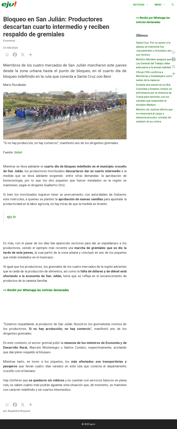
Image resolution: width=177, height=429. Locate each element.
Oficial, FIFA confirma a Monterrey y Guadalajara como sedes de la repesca (154, 76)
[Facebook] (14, 54)
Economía (9, 40)
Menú (161, 4)
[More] (30, 54)
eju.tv (11, 217)
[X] (22, 54)
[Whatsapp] (7, 54)
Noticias (142, 4)
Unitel (18, 152)
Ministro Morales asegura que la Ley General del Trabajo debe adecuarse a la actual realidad (155, 63)
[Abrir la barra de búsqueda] (172, 4)
